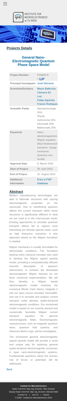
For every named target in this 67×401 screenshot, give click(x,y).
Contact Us (22, 395)
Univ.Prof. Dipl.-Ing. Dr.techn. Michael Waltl (39, 392)
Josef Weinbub (45, 83)
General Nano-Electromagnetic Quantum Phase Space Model (33, 61)
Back (9, 369)
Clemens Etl (44, 92)
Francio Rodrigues (47, 104)
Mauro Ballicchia (46, 88)
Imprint (46, 395)
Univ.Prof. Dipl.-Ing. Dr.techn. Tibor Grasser (36, 389)
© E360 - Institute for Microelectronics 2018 (33, 398)
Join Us (35, 395)
